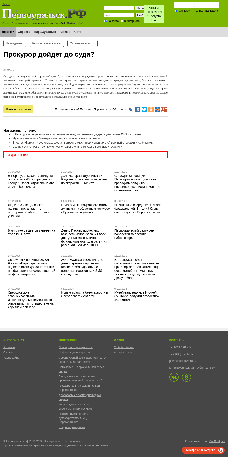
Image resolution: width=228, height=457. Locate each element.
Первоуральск (15, 43)
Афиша (65, 32)
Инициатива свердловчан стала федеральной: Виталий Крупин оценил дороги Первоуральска (137, 208)
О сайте (8, 352)
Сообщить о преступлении (76, 347)
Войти (6, 4)
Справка (24, 32)
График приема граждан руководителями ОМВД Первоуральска (74, 418)
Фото (77, 32)
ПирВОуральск (45, 32)
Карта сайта (11, 357)
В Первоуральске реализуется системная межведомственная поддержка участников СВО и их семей (77, 134)
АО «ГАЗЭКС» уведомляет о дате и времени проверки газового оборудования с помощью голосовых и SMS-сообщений (82, 267)
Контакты (9, 347)
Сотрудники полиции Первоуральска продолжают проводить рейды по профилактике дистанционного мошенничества (137, 183)
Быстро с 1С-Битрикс (200, 450)
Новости (8, 32)
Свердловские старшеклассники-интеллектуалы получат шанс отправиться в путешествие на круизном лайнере (30, 300)
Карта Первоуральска (15, 23)
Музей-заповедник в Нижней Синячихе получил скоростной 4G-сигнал (137, 296)
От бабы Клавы (124, 347)
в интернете (132, 21)
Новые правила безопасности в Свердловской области (84, 294)
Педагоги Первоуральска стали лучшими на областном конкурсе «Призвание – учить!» (85, 208)
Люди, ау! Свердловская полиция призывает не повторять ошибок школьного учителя (30, 210)
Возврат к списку (18, 109)
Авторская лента (124, 352)
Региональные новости (46, 43)
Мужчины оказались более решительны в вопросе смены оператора (56, 138)
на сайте (113, 21)
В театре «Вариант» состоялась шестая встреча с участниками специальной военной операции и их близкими (83, 142)
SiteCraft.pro (217, 441)
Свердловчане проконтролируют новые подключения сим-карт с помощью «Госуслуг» (67, 146)
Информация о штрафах (74, 352)
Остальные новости (82, 43)
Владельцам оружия (72, 427)
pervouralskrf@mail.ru (182, 361)
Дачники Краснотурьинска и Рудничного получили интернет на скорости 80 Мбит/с (84, 179)
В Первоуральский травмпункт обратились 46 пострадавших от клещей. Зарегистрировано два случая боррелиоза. (32, 181)
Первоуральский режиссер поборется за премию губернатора (134, 234)
